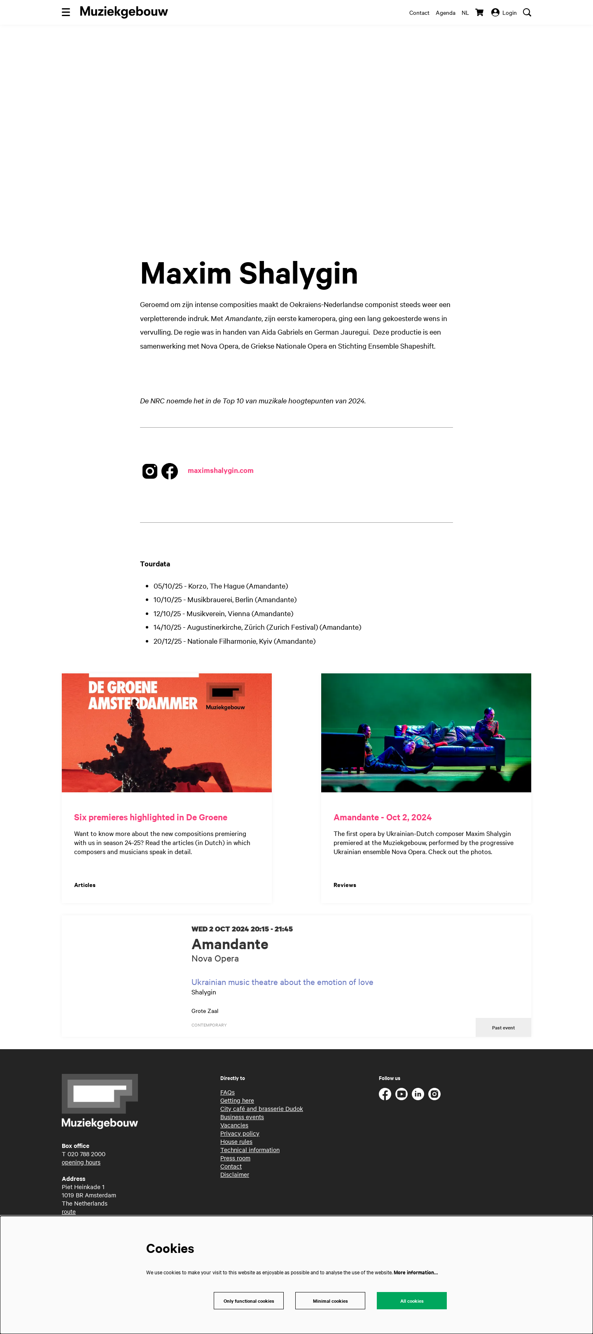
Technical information (250, 1151)
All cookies (412, 1300)
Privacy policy (239, 1134)
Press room (235, 1159)
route (69, 1212)
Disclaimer (234, 1175)
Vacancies (234, 1126)
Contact (419, 12)
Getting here (237, 1101)
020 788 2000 (86, 1155)
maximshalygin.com (221, 470)
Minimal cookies (330, 1300)
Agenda (445, 12)
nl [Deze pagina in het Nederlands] (465, 12)
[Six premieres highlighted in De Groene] (167, 732)
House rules (236, 1142)
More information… (416, 1271)
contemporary (209, 1025)
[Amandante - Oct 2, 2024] (426, 732)
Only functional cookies (249, 1300)
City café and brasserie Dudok (261, 1110)
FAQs (227, 1093)
